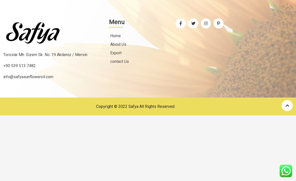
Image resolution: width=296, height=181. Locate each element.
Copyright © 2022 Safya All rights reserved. (135, 106)
